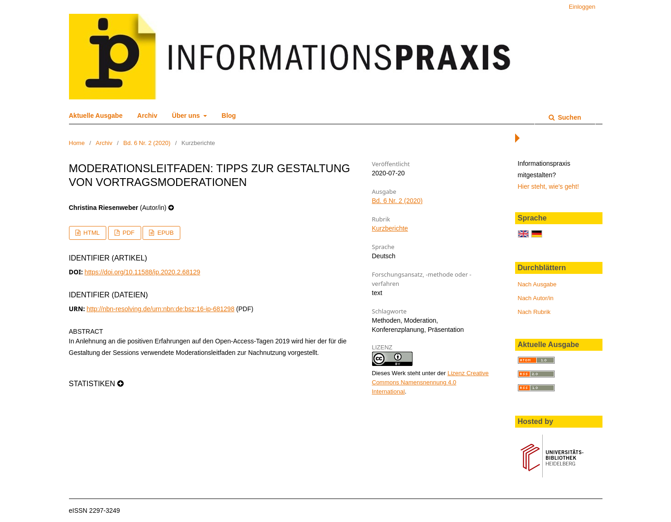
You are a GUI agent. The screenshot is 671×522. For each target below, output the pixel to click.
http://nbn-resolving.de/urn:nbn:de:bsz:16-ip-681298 (160, 309)
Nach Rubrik (534, 311)
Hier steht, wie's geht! (548, 186)
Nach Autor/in (536, 298)
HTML (91, 232)
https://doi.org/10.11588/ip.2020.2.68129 (142, 272)
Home (77, 142)
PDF (128, 232)
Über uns (187, 115)
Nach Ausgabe (537, 284)
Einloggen (582, 6)
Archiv (147, 115)
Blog (229, 115)
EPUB (165, 232)
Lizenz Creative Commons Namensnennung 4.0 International (430, 382)
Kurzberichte (390, 228)
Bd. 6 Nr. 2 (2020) (147, 142)
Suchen (568, 117)
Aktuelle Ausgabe (96, 115)
